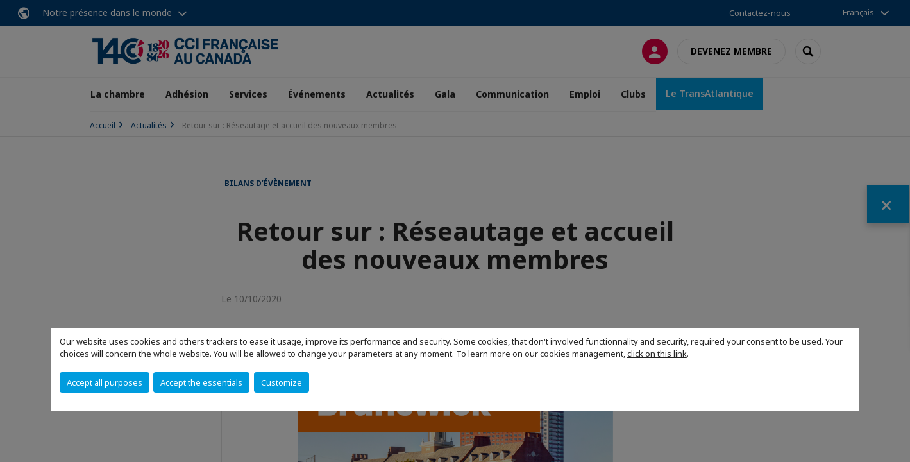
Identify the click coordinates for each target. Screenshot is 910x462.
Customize (281, 382)
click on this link (657, 353)
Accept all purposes (104, 382)
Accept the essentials (201, 382)
